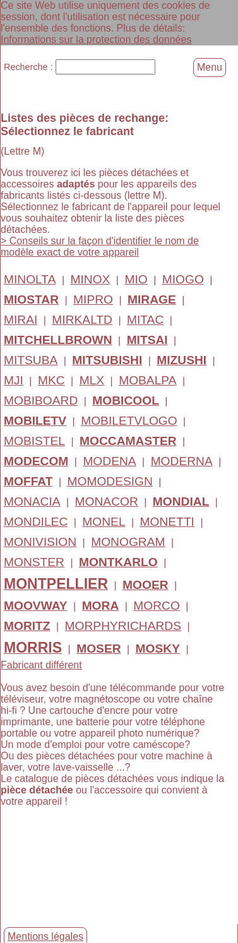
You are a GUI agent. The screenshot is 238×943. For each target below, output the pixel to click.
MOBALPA (147, 379)
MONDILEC (36, 521)
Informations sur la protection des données (96, 39)
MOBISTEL (34, 440)
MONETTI (167, 521)
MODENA (109, 460)
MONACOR (106, 500)
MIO (135, 278)
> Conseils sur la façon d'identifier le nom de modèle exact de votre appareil (100, 246)
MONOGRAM (128, 541)
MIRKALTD (82, 319)
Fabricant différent (41, 664)
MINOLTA (30, 278)
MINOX (90, 278)
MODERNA (182, 460)
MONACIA (32, 500)
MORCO (156, 605)
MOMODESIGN (110, 480)
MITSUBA (30, 359)
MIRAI (20, 319)
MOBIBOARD (41, 399)
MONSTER (34, 561)
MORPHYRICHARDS (123, 625)
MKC (51, 379)
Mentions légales (45, 936)
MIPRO (93, 298)
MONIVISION (40, 541)
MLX (92, 379)
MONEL (103, 521)
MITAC (145, 319)
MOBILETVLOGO (129, 420)
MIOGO (183, 278)
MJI (13, 379)
